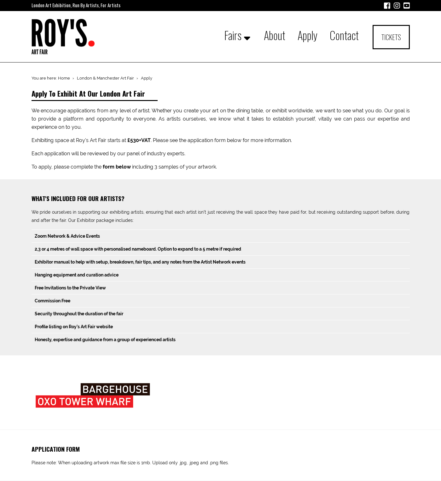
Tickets (391, 37)
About (274, 35)
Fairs (237, 35)
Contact (344, 35)
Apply (307, 35)
